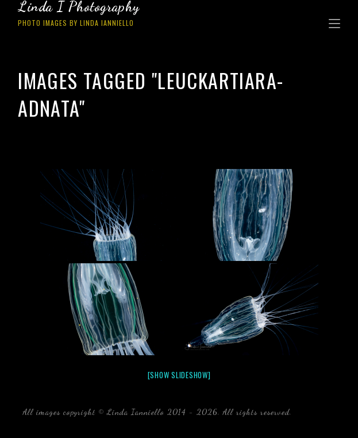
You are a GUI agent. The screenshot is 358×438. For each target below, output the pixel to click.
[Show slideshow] (179, 375)
